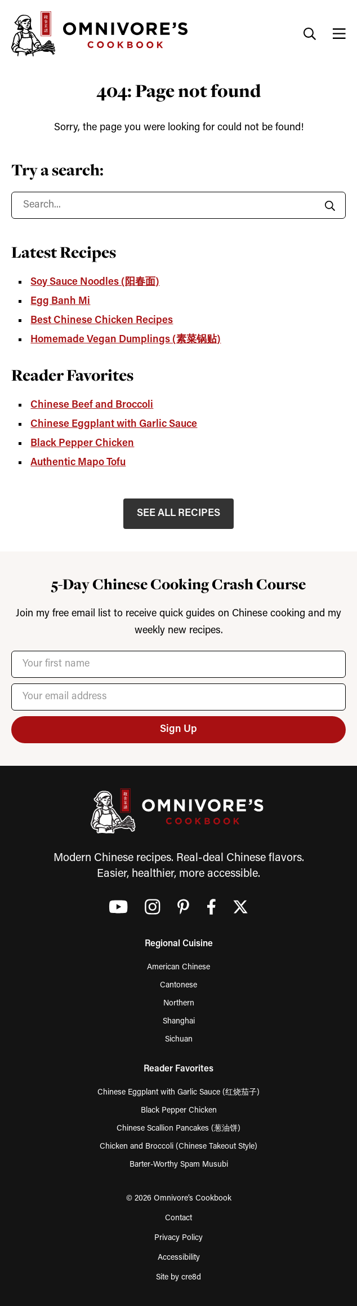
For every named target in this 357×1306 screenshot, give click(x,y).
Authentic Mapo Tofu (78, 462)
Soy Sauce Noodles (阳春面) (94, 282)
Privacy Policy (178, 1238)
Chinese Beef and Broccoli (91, 405)
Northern (178, 1003)
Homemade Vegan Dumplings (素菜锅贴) (125, 339)
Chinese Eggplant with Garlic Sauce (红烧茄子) (178, 1092)
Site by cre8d (178, 1277)
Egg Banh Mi (60, 301)
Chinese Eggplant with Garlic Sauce (113, 424)
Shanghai (179, 1021)
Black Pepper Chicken (82, 443)
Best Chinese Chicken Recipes (101, 320)
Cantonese (178, 985)
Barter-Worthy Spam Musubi (179, 1165)
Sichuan (179, 1039)
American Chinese (178, 967)
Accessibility (179, 1258)
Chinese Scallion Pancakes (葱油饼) (178, 1128)
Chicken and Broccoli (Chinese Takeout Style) (178, 1146)
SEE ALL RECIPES (178, 513)
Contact (178, 1218)
